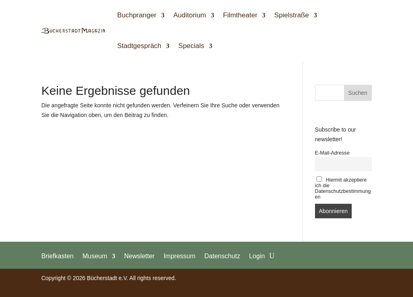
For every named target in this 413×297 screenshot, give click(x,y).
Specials (191, 46)
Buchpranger (136, 15)
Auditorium (189, 15)
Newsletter (139, 256)
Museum (94, 256)
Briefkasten (57, 256)
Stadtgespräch (139, 46)
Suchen (357, 93)
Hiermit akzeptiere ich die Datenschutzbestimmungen (343, 188)
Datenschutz (222, 256)
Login (257, 256)
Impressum (179, 256)
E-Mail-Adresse (332, 153)
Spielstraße (291, 15)
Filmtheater (240, 15)
